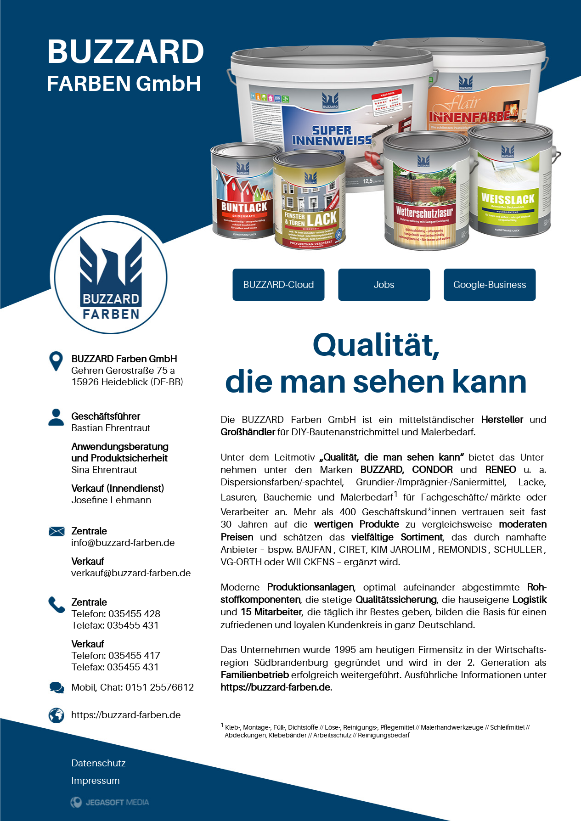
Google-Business (489, 284)
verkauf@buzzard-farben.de (131, 573)
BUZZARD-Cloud (278, 284)
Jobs (384, 284)
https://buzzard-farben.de (126, 714)
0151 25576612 (159, 687)
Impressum (95, 780)
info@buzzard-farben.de (123, 542)
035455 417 (134, 655)
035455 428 (134, 613)
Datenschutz (98, 763)
